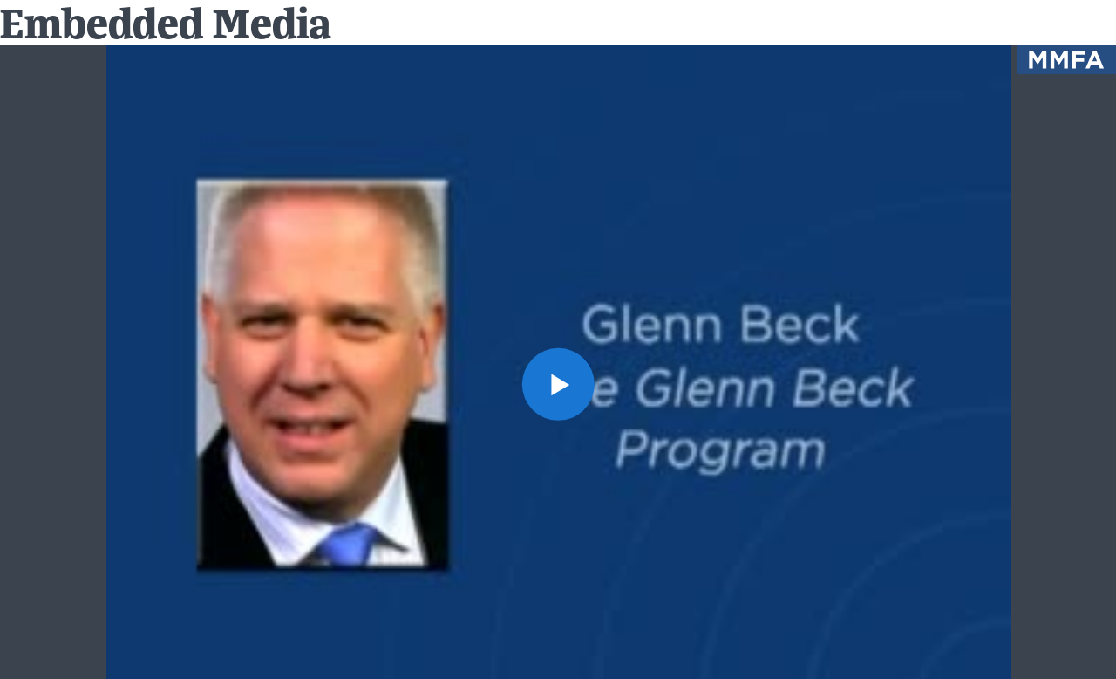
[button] (558, 384)
